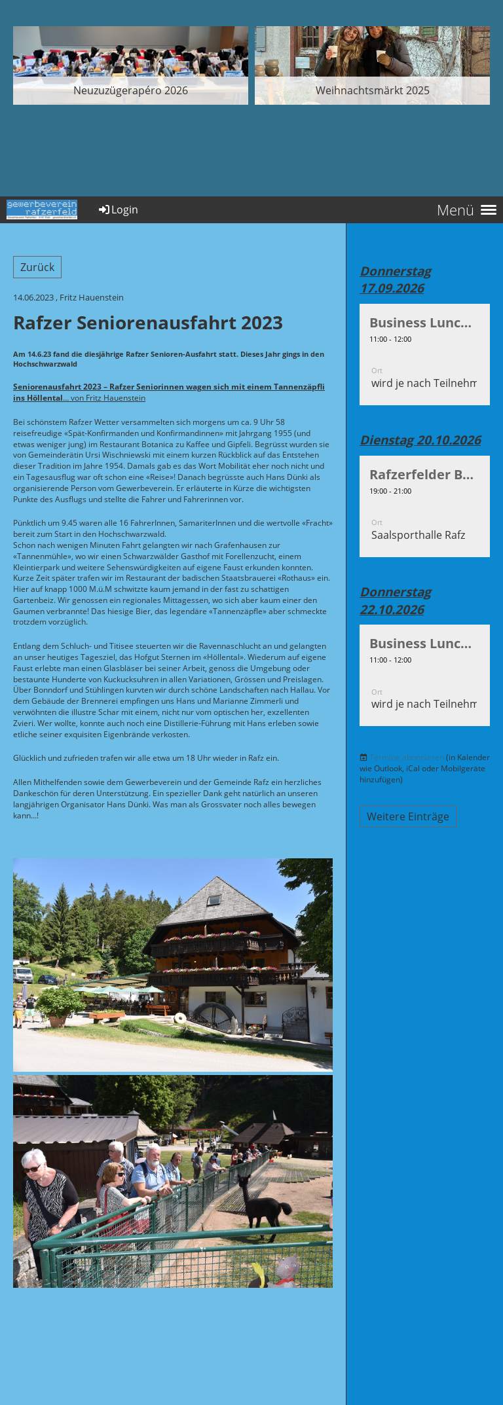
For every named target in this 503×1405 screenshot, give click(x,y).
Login (117, 209)
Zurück (37, 267)
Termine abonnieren (406, 757)
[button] (425, 354)
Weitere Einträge (408, 816)
